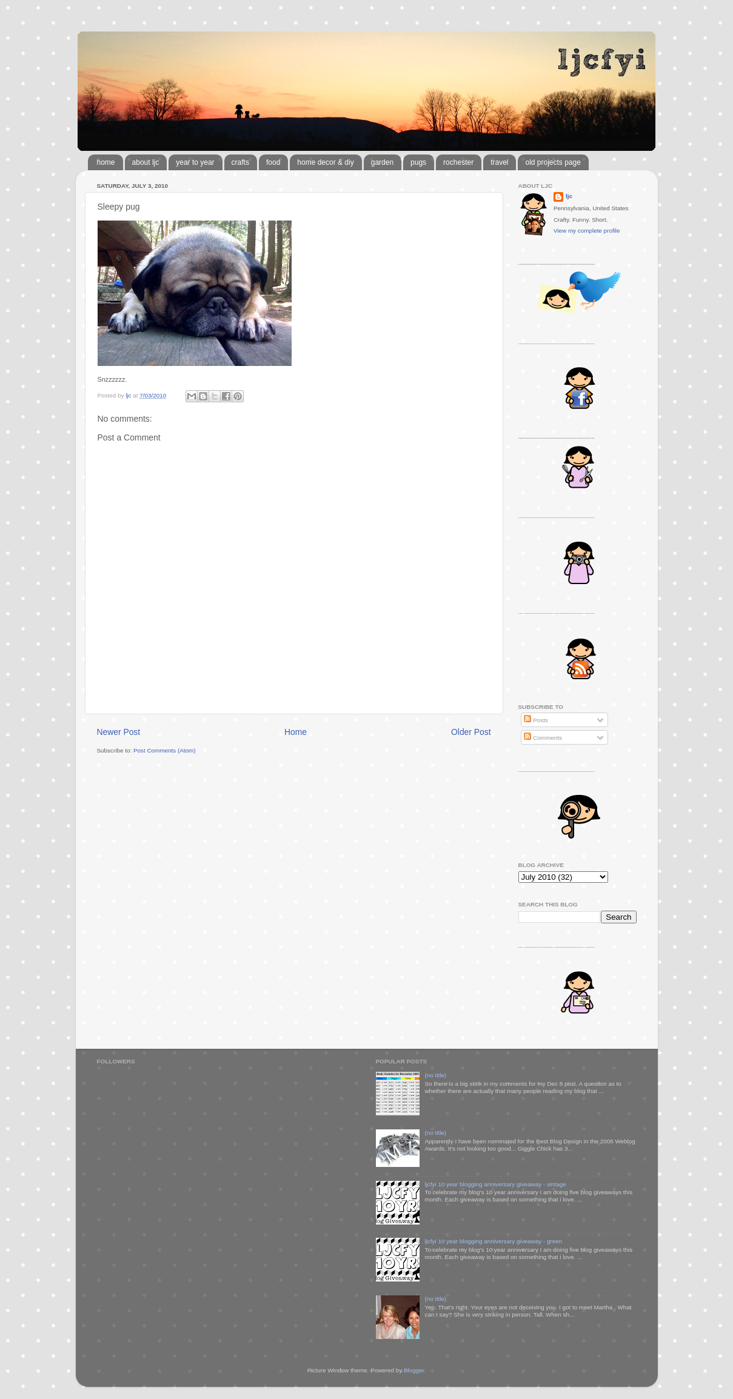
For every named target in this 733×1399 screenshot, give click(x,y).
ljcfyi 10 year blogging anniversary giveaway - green (493, 1241)
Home (295, 732)
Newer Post (119, 732)
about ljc (145, 162)
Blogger (414, 1370)
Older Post (470, 732)
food (273, 162)
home (106, 162)
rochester (458, 162)
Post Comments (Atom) (164, 750)
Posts (535, 720)
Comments (542, 737)
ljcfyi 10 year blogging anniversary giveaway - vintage (495, 1184)
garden (382, 162)
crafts (240, 162)
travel (499, 162)
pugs (418, 162)
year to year (195, 162)
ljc (569, 196)
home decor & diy (325, 162)
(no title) (435, 1075)
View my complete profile (587, 230)
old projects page (552, 162)
